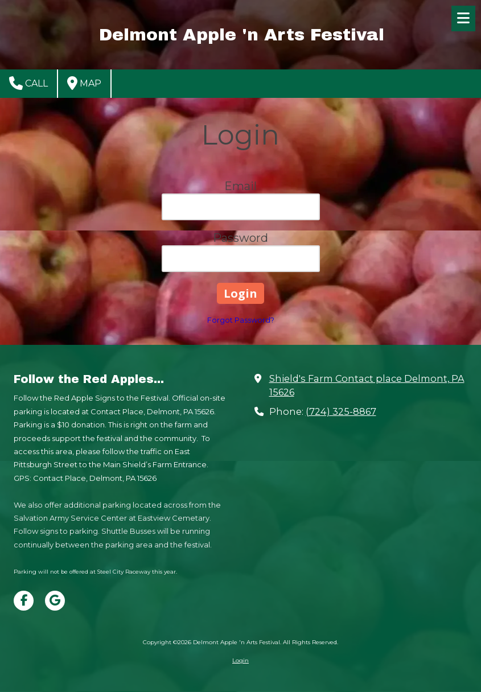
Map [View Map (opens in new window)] (84, 83)
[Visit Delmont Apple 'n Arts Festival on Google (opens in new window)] (55, 601)
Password (240, 238)
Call (28, 83)
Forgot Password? (240, 319)
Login (240, 660)
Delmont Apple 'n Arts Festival (241, 35)
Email (240, 186)
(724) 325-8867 (341, 411)
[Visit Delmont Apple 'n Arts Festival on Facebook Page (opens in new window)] (24, 601)
